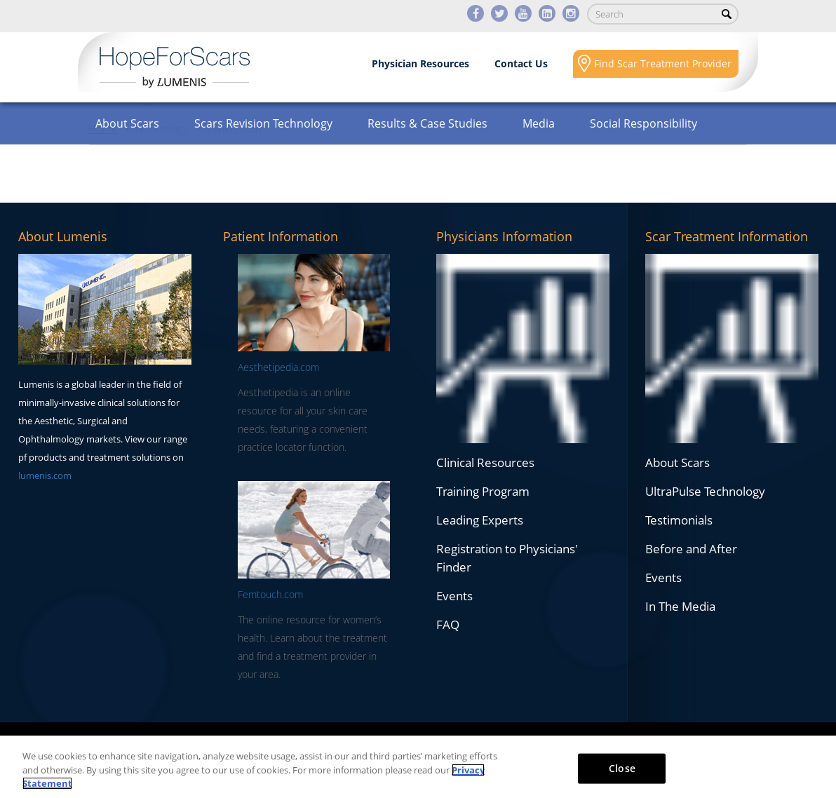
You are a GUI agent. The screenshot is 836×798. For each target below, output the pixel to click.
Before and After (691, 549)
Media (538, 123)
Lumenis (175, 67)
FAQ (447, 624)
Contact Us (521, 63)
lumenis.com (45, 475)
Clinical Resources (485, 462)
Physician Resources (420, 63)
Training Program (483, 491)
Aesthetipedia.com (278, 367)
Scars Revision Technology (263, 123)
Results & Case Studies (427, 123)
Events (454, 596)
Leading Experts (479, 520)
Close (622, 767)
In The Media (680, 606)
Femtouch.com (270, 594)
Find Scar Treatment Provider (663, 63)
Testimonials (679, 520)
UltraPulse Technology (705, 491)
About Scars (127, 123)
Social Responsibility (643, 123)
